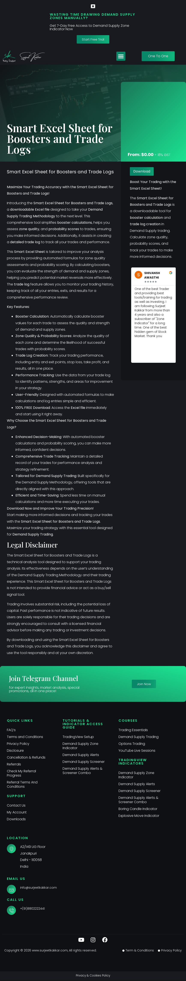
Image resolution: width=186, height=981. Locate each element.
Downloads (16, 819)
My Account (17, 812)
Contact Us (16, 805)
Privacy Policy (18, 743)
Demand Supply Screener (76, 763)
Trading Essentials (133, 730)
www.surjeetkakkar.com (50, 951)
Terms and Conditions (25, 736)
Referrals (14, 764)
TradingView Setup (78, 736)
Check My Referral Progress (21, 773)
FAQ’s (11, 730)
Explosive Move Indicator (138, 820)
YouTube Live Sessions (137, 750)
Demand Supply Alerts (81, 754)
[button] (120, 56)
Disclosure (15, 750)
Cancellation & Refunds (26, 757)
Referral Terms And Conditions (22, 784)
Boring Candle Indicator (138, 813)
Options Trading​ (132, 743)
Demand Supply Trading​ (138, 736)
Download (141, 171)
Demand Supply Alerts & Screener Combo (83, 775)
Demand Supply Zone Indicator (81, 745)
